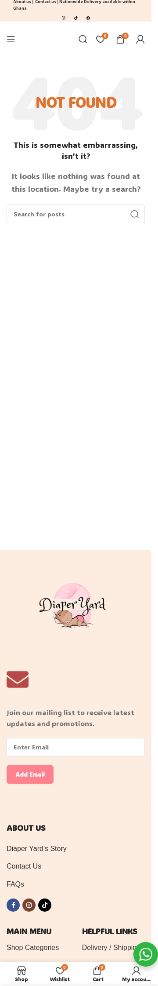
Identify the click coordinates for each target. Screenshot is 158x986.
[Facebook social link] (13, 905)
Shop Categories (33, 947)
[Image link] (63, 17)
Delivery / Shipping (111, 947)
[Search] (83, 39)
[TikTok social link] (44, 905)
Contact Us (24, 866)
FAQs (15, 884)
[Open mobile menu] (11, 39)
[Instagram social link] (29, 905)
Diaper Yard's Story (37, 848)
